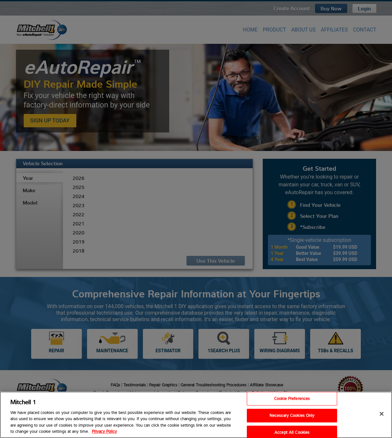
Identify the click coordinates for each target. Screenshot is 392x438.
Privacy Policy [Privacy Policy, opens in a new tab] (104, 431)
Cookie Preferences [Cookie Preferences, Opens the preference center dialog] (292, 399)
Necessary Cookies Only (292, 415)
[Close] (381, 414)
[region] (196, 415)
